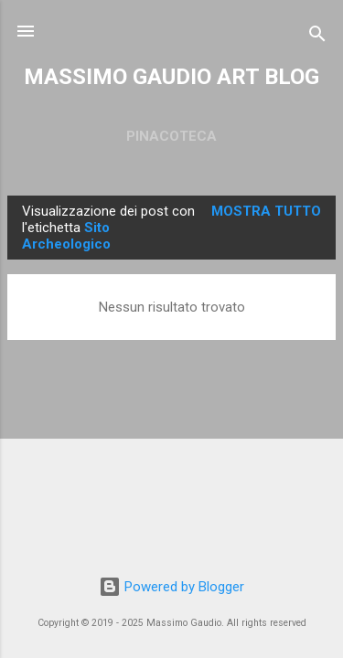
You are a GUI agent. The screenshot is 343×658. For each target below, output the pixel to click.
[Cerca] (317, 37)
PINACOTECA (171, 136)
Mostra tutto (266, 211)
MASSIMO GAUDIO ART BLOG (171, 77)
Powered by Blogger (171, 586)
